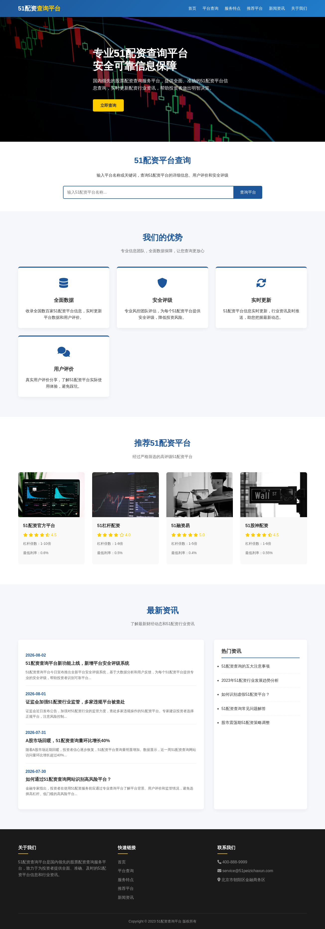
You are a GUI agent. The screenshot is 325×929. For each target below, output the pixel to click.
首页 (192, 8)
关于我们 (299, 8)
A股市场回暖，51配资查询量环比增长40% (68, 740)
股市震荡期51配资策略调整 (245, 722)
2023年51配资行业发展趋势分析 (249, 680)
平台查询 (210, 8)
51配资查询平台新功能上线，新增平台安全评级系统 (77, 663)
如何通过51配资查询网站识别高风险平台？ (68, 779)
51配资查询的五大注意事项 (245, 666)
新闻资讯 (277, 8)
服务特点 (233, 8)
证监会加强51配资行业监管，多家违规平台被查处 (75, 701)
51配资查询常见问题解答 (243, 708)
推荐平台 (255, 8)
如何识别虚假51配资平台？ (245, 694)
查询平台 (248, 192)
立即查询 (108, 105)
